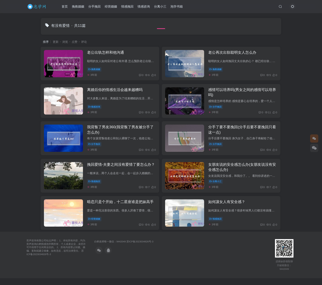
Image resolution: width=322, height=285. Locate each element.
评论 (84, 41)
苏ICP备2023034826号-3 (139, 248)
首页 (65, 7)
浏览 (65, 41)
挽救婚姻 (78, 7)
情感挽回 (127, 7)
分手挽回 (94, 7)
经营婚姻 (111, 7)
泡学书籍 (176, 7)
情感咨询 (144, 7)
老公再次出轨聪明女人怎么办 (234, 53)
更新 (56, 41)
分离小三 (160, 7)
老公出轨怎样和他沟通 (106, 53)
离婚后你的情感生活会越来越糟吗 (116, 92)
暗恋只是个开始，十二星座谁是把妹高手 (121, 208)
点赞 (74, 41)
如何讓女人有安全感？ (228, 208)
